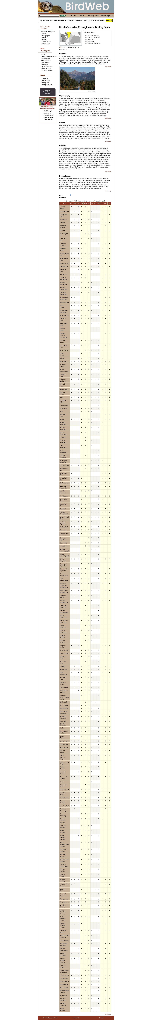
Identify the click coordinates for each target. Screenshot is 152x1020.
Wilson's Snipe (64, 465)
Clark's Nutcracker (63, 673)
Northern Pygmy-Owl (63, 523)
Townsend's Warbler (63, 850)
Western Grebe (62, 329)
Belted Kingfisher (63, 560)
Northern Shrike (63, 646)
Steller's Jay (63, 669)
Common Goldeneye (63, 278)
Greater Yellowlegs (63, 433)
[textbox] (49, 16)
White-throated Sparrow (62, 912)
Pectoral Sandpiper (63, 456)
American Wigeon (63, 227)
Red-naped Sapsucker (63, 565)
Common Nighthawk (63, 539)
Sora (61, 411)
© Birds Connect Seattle (50, 1018)
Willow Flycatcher (63, 616)
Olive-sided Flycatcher (63, 606)
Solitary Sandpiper (63, 428)
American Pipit (64, 806)
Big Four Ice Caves (93, 35)
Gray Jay (62, 666)
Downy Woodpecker (64, 575)
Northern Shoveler (63, 244)
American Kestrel (63, 393)
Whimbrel (63, 437)
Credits (101, 1018)
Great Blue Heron (63, 346)
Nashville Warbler (63, 827)
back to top (108, 66)
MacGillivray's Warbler (64, 860)
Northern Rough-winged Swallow (64, 697)
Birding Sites (45, 83)
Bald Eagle (63, 361)
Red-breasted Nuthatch (64, 732)
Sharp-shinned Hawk (64, 370)
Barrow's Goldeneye (63, 283)
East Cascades (45, 62)
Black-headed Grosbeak (64, 936)
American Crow (63, 678)
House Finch (64, 984)
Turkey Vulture (62, 354)
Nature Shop (48, 119)
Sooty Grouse (64, 315)
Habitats (43, 40)
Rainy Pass (91, 41)
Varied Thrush (64, 798)
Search (63, 16)
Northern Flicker (63, 596)
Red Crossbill (64, 987)
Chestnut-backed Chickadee (63, 723)
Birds (82, 15)
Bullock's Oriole (62, 966)
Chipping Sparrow (63, 890)
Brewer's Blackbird (63, 954)
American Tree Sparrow (64, 885)
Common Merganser (63, 293)
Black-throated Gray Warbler (64, 844)
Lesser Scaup (64, 266)
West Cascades (46, 60)
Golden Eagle (64, 389)
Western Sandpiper (63, 441)
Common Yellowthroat (64, 865)
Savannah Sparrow (63, 895)
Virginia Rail (63, 408)
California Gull (64, 483)
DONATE (109, 20)
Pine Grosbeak (64, 975)
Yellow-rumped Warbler (62, 837)
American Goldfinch (63, 999)
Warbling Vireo (63, 657)
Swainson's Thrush (63, 786)
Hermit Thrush (64, 790)
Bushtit (62, 728)
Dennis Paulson (92, 91)
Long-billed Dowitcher (63, 461)
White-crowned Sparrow (62, 918)
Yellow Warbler (62, 832)
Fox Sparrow (64, 899)
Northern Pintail (63, 249)
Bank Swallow (64, 702)
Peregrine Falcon (63, 401)
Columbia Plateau (46, 70)
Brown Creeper (62, 737)
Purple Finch (64, 978)
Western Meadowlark (64, 949)
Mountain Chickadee (63, 717)
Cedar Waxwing (63, 815)
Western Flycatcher (63, 631)
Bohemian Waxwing (63, 810)
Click (60, 47)
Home (73, 15)
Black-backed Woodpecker (64, 591)
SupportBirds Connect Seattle (47, 92)
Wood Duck (63, 220)
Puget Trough (45, 58)
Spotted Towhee (62, 880)
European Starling (63, 802)
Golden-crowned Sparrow (62, 925)
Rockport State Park (94, 43)
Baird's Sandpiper (63, 451)
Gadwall (62, 222)
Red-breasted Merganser (64, 298)
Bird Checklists (45, 81)
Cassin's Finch (64, 981)
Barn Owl (63, 509)
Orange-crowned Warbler (62, 821)
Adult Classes (48, 115)
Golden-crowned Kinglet (62, 757)
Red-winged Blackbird (63, 944)
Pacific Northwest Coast (48, 56)
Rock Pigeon (64, 496)
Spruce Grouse (62, 306)
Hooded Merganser (63, 288)
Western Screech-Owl (64, 513)
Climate (43, 38)
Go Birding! (48, 111)
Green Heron (64, 350)
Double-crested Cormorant (63, 335)
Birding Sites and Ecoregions (100, 15)
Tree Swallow (64, 687)
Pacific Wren (64, 744)
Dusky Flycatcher (63, 626)
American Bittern (63, 341)
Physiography (45, 36)
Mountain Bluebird (63, 773)
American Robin (63, 794)
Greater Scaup (64, 263)
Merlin (62, 397)
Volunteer (47, 113)
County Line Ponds (93, 37)
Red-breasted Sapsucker (64, 570)
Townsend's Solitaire (63, 778)
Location (44, 34)
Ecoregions (44, 79)
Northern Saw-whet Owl (64, 534)
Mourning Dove (63, 505)
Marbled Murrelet (62, 492)
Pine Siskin (63, 995)
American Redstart (63, 855)
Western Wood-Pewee (64, 611)
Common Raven (63, 683)
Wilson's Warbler (62, 870)
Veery (61, 782)
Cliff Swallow (64, 705)
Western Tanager (62, 875)
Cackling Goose (62, 207)
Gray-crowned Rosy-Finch (64, 971)
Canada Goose (64, 211)
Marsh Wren (64, 747)
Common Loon (63, 319)
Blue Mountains (46, 68)
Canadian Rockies (46, 66)
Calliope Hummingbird (64, 550)
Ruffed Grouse (64, 302)
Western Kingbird (62, 636)
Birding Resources (46, 85)
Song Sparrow (64, 902)
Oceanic (43, 54)
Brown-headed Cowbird (62, 960)
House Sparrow (62, 1009)
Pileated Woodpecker (64, 601)
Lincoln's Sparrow (62, 906)
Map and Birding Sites (48, 32)
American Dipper (63, 751)
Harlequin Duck (63, 270)
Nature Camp (48, 117)
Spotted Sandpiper (63, 423)
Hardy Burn (91, 39)
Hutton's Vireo (64, 653)
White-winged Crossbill (64, 991)
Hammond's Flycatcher (64, 621)
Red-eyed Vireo (63, 662)
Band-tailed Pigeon (63, 500)
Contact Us (76, 1018)
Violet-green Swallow (64, 691)
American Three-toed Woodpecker (64, 585)
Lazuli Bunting (64, 940)
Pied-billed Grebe (63, 324)
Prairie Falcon (64, 405)
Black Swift (63, 543)
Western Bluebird (62, 768)
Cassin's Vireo (64, 650)
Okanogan (44, 64)
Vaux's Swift (63, 546)
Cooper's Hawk (63, 375)
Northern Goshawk (63, 380)
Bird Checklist (45, 44)
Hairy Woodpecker (64, 580)
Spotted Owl (64, 527)
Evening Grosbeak (63, 1004)
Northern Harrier (63, 365)
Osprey (62, 358)
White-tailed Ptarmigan (64, 311)
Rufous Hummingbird (64, 555)
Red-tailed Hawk (63, 385)
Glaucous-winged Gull (63, 487)
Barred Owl (63, 530)
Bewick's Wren (64, 741)
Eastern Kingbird (62, 641)
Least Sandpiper (63, 446)
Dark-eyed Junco (63, 931)
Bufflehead (63, 274)
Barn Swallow (64, 708)
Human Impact (46, 42)
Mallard (62, 231)
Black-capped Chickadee (64, 712)
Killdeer (62, 419)
